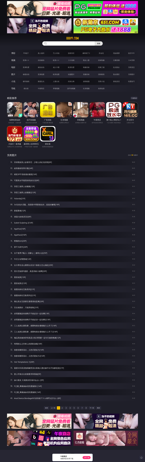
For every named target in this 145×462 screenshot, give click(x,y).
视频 (13, 60)
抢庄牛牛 (131, 53)
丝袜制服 (101, 60)
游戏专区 (71, 53)
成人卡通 (56, 67)
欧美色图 (56, 74)
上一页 (53, 408)
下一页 (92, 408)
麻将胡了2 (86, 53)
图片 (13, 74)
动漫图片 (71, 74)
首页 (46, 408)
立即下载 (86, 457)
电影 (13, 67)
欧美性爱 (71, 67)
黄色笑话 (116, 81)
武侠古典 (71, 81)
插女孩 (26, 88)
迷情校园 (86, 81)
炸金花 (101, 53)
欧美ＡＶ (56, 60)
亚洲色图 (41, 74)
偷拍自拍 (41, 67)
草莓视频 (56, 88)
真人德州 (41, 53)
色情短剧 (101, 88)
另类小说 (101, 81)
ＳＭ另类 (131, 60)
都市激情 (26, 81)
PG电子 (26, 53)
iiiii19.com (72, 38)
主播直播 (116, 60)
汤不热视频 (71, 88)
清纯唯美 (101, 74)
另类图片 (131, 74)
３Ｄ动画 (71, 60)
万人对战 (56, 53)
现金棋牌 (116, 53)
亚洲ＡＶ (26, 60)
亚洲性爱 (26, 67)
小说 (13, 81)
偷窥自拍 (26, 74)
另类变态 (131, 67)
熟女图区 (116, 74)
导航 (13, 88)
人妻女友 (56, 81)
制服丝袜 (86, 67)
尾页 (98, 408)
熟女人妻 (86, 60)
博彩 (13, 53)
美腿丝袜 (86, 74)
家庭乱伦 (41, 81)
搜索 (98, 43)
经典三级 (101, 67)
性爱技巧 (131, 81)
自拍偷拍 (41, 60)
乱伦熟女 (116, 67)
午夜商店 (41, 88)
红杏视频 (86, 88)
